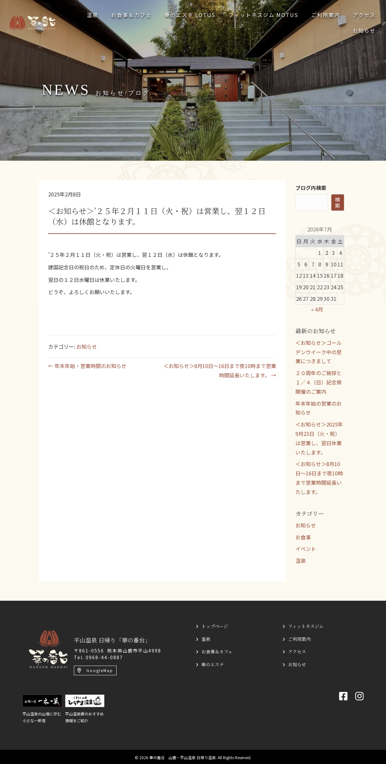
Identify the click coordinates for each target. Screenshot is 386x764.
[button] (95, 670)
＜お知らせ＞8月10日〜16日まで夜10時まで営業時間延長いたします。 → (219, 370)
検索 (337, 202)
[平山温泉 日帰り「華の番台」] (48, 648)
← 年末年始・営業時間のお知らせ (87, 366)
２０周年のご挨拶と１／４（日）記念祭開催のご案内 (318, 382)
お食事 (303, 537)
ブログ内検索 (310, 188)
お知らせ (86, 346)
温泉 (300, 560)
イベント (305, 549)
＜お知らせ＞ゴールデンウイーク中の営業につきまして (318, 352)
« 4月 (317, 309)
